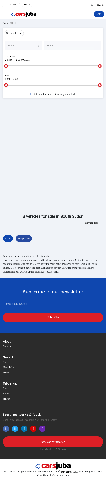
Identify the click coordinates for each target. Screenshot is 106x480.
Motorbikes (9, 367)
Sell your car (24, 238)
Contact (7, 346)
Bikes (6, 393)
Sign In (100, 4)
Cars (5, 362)
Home (5, 23)
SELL (99, 14)
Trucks (6, 372)
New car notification (53, 441)
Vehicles (14, 23)
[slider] (6, 66)
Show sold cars (14, 33)
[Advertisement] (53, 130)
